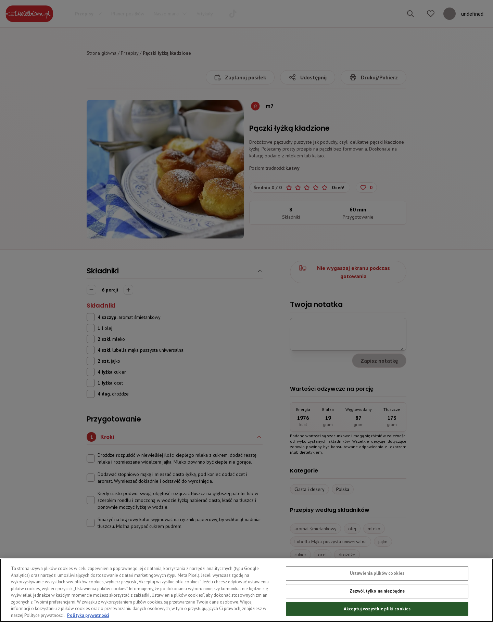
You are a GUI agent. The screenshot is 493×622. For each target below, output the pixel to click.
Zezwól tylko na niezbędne (377, 603)
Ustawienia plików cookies (377, 586)
